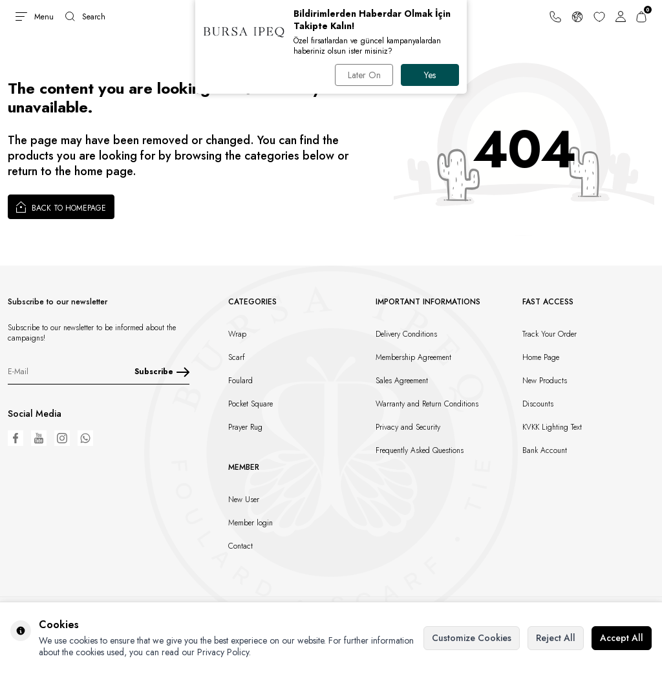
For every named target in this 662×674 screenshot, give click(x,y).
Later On (364, 74)
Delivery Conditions (406, 334)
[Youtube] (39, 438)
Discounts (537, 404)
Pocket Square (250, 404)
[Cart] (641, 16)
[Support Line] (555, 16)
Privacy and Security (408, 427)
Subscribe (161, 371)
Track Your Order (549, 334)
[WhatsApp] (85, 438)
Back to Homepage (61, 206)
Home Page (540, 357)
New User (243, 499)
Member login (250, 523)
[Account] (620, 16)
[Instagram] (62, 438)
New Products (544, 380)
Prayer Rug (245, 427)
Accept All (621, 637)
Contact (240, 546)
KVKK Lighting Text (552, 427)
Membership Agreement (413, 357)
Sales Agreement (402, 380)
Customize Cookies (471, 637)
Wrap (237, 334)
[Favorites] (599, 16)
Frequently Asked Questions (420, 450)
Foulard (240, 380)
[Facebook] (15, 438)
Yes (430, 74)
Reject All (555, 637)
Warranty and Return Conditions (427, 404)
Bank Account (544, 450)
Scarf (236, 357)
